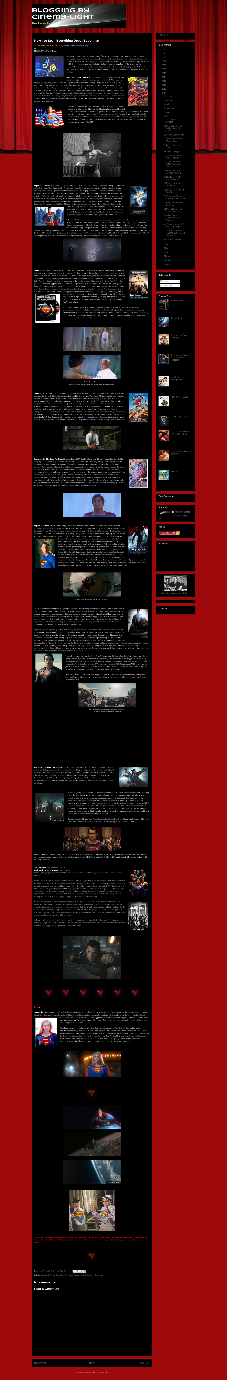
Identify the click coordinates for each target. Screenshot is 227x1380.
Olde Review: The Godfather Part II (172, 171)
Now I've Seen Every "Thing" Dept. (173, 140)
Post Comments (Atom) (97, 1372)
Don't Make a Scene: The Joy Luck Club (180, 432)
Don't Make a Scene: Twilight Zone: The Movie (173, 128)
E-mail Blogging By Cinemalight (173, 593)
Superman (99, 1275)
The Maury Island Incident (171, 120)
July (166, 116)
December (169, 96)
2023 (164, 57)
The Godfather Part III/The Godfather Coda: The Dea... (172, 164)
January (168, 264)
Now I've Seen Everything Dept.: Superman (172, 217)
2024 (164, 53)
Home (92, 1363)
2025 (164, 49)
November (169, 100)
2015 (164, 89)
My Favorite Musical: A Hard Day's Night (174, 225)
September (169, 108)
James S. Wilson (183, 512)
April (166, 252)
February (168, 260)
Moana (174, 471)
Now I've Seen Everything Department (68, 1275)
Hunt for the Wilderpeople (176, 378)
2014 (164, 93)
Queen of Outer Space (174, 135)
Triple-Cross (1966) (179, 397)
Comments (166, 286)
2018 (164, 77)
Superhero (89, 1275)
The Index (163, 35)
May (166, 248)
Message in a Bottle (172, 239)
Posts (164, 281)
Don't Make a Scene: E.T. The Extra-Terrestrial (180, 357)
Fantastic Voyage (171, 151)
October (168, 104)
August (167, 112)
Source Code (176, 318)
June (166, 244)
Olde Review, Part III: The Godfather (173, 178)
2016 (164, 85)
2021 (164, 65)
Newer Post (40, 1363)
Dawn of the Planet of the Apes (173, 203)
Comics (44, 1275)
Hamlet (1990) (177, 300)
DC (49, 1275)
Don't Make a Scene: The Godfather (173, 156)
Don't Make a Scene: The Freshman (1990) (174, 197)
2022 (164, 61)
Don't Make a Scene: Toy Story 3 (180, 336)
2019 (164, 73)
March (167, 256)
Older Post (144, 1363)
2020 (164, 69)
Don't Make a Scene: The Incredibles (173, 210)
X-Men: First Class (179, 417)
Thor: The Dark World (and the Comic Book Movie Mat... (174, 233)
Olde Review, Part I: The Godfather (174, 191)
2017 (164, 81)
